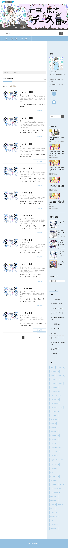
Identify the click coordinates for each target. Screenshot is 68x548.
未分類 (53, 353)
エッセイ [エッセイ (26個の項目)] (53, 387)
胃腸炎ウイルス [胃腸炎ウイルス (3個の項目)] (55, 512)
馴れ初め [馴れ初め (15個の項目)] (53, 528)
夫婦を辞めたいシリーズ (58, 342)
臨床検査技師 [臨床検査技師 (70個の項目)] (55, 516)
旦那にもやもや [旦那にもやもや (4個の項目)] (55, 492)
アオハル (24, 317)
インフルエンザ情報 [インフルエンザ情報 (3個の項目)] (56, 383)
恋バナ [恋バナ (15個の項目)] (53, 472)
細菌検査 (37, 99)
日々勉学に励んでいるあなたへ (61, 232)
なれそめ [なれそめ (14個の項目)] (60, 375)
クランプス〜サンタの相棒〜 (61, 262)
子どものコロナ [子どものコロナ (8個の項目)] (55, 451)
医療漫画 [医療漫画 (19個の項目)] (53, 439)
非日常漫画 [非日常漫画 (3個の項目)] (54, 524)
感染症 (21, 271)
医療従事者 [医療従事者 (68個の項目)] (54, 435)
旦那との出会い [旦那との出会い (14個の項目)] (55, 488)
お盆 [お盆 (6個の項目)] (52, 375)
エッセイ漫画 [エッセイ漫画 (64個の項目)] (55, 391)
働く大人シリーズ (56, 338)
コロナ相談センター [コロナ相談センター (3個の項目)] (56, 407)
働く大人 (53, 333)
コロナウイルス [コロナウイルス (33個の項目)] (55, 395)
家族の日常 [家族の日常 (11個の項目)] (54, 464)
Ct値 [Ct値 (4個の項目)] (52, 367)
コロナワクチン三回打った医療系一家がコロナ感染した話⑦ (56, 202)
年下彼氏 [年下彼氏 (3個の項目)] (53, 468)
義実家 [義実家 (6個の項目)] (60, 504)
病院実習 (26, 99)
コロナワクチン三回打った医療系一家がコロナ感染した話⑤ (56, 169)
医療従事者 (34, 124)
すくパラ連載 (55, 299)
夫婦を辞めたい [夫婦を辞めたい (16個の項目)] (55, 447)
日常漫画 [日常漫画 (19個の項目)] (53, 484)
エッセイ (30, 244)
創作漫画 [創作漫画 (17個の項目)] (53, 431)
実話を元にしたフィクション (35, 98)
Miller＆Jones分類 (33, 122)
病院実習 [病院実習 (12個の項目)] (53, 500)
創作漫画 (41, 96)
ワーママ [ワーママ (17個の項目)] (53, 415)
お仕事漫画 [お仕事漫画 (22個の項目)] (54, 371)
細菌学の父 (32, 99)
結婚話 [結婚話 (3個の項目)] (53, 504)
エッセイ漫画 (25, 96)
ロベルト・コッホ (33, 96)
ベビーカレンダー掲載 (57, 317)
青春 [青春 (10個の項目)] (52, 520)
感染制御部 (29, 125)
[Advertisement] (24, 56)
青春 (27, 127)
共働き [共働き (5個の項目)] (53, 423)
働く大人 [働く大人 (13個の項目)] (53, 419)
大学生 (25, 98)
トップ (5, 39)
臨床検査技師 (25, 151)
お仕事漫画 (40, 122)
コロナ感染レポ (25, 39)
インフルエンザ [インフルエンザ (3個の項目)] (55, 379)
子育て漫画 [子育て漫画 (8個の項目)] (54, 455)
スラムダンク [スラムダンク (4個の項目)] (54, 411)
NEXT (40, 337)
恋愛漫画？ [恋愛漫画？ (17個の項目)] (54, 476)
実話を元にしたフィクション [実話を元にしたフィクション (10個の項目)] (56, 460)
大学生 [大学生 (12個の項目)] (53, 443)
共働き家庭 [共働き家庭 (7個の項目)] (54, 427)
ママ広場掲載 (55, 324)
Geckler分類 (25, 122)
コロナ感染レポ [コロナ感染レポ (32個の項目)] (55, 403)
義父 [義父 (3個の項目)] (52, 508)
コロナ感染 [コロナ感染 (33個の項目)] (54, 399)
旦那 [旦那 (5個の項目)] (62, 484)
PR (52, 294)
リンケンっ (32, 95)
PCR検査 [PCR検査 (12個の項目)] (60, 367)
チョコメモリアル (56, 313)
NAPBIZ (37, 543)
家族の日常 (14, 39)
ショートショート (56, 308)
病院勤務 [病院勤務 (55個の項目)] (53, 496)
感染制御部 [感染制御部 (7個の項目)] (54, 480)
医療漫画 (39, 124)
